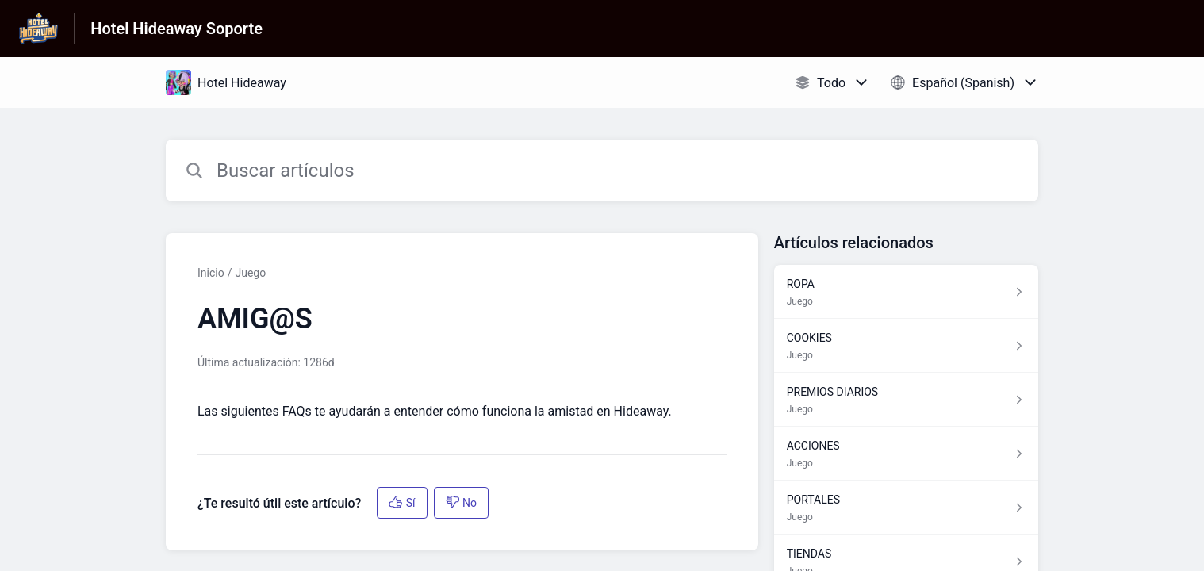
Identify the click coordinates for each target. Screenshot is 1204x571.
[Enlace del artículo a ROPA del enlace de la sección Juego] (906, 292)
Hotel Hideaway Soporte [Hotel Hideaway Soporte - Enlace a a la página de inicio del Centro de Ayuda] (176, 28)
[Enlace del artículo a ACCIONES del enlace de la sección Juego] (906, 454)
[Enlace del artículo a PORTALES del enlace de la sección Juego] (906, 508)
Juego (250, 272)
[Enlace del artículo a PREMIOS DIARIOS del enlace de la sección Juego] (906, 400)
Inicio (210, 272)
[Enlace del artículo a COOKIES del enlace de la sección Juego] (906, 346)
